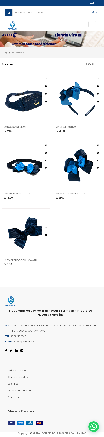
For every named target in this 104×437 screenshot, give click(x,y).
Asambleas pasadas (20, 390)
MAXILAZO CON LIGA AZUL (70, 193)
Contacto (13, 397)
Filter (7, 64)
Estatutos (13, 383)
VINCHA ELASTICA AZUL (17, 193)
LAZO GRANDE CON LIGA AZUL (21, 260)
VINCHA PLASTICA (66, 127)
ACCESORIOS (18, 52)
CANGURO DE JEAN (15, 127)
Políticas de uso (17, 370)
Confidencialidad (18, 377)
